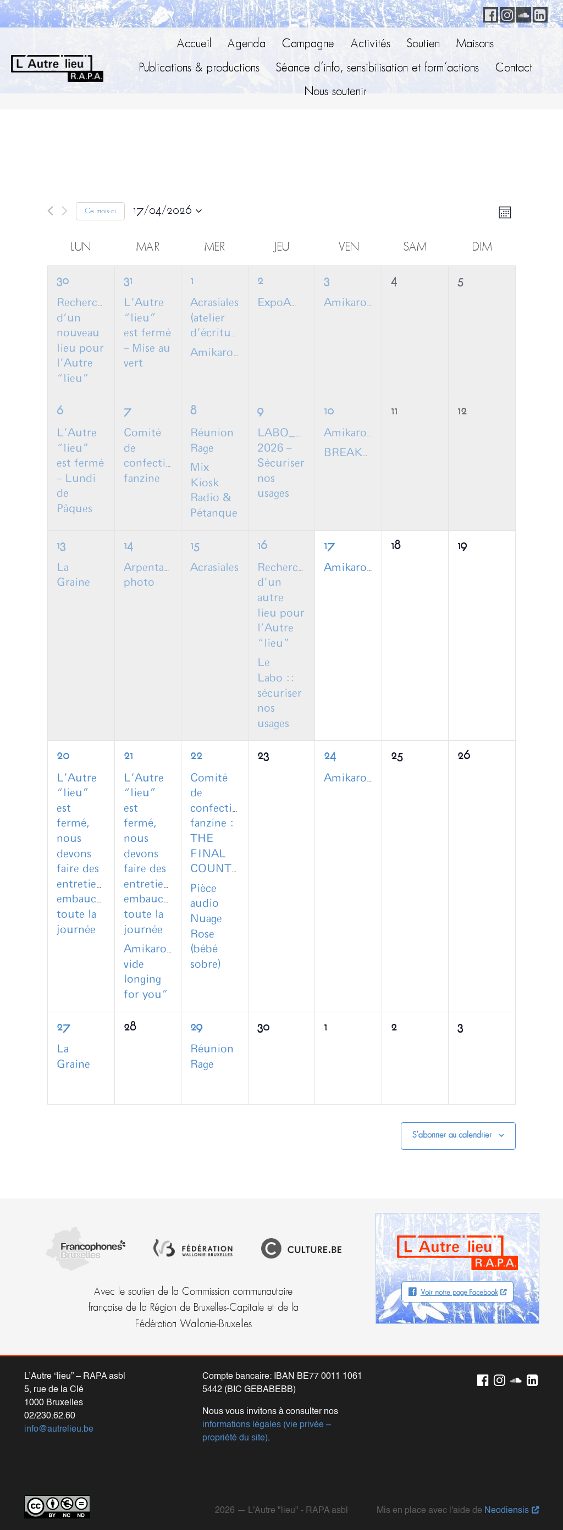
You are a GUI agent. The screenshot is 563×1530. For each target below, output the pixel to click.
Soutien (423, 44)
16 (262, 546)
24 (330, 756)
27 (63, 1027)
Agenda (247, 44)
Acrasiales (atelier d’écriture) (217, 318)
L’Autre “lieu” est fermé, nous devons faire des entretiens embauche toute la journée (82, 854)
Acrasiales (214, 567)
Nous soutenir (336, 92)
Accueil (194, 44)
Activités (370, 44)
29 (196, 1027)
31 (128, 281)
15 (195, 546)
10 (329, 411)
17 (329, 546)
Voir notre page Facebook (459, 1293)
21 (128, 756)
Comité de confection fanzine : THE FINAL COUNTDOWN (228, 824)
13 (61, 546)
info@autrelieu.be (58, 1418)
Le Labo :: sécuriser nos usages (279, 693)
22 (196, 756)
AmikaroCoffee (362, 302)
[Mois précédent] (50, 211)
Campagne (308, 44)
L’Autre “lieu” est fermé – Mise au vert (147, 333)
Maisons (475, 44)
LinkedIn (538, 13)
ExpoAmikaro (291, 302)
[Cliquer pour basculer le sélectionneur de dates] (167, 211)
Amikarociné (222, 352)
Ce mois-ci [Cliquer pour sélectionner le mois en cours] (100, 211)
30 (63, 281)
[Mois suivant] (65, 211)
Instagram (505, 13)
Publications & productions (199, 68)
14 (128, 546)
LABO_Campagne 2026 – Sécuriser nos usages (302, 463)
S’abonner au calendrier (452, 1135)
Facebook (489, 13)
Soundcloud (522, 13)
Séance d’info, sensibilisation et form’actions (377, 68)
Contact (513, 68)
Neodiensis (506, 1499)
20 (63, 756)
